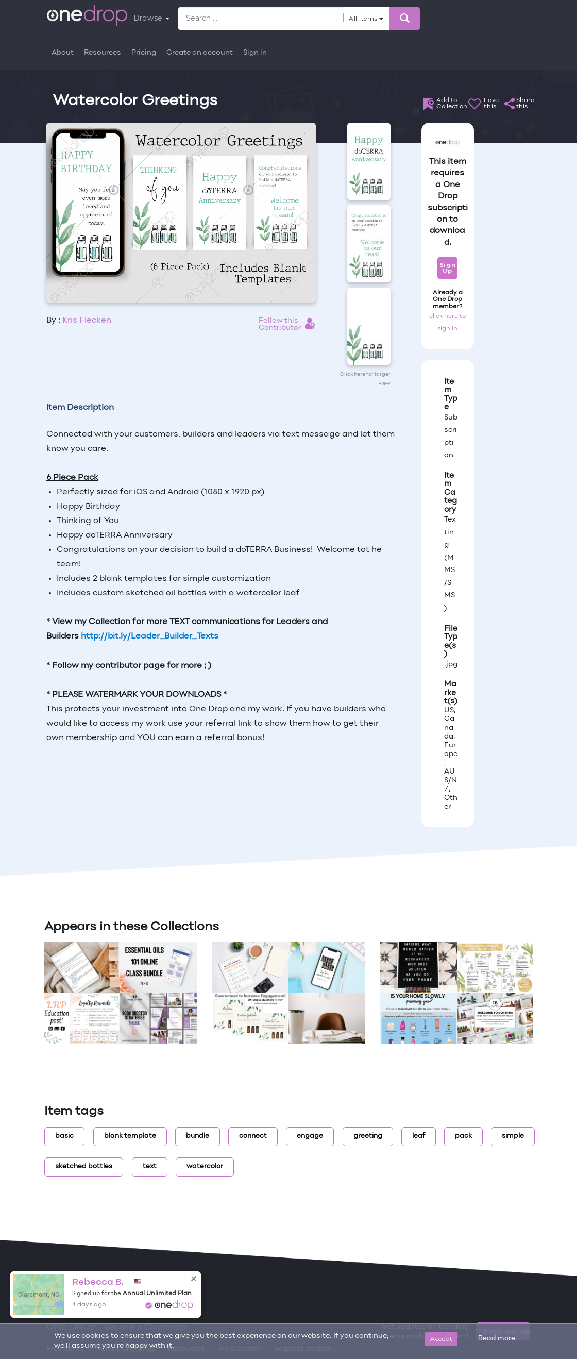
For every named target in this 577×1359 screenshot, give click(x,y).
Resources (102, 52)
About (63, 52)
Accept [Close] (441, 1339)
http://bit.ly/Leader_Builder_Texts (149, 636)
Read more (496, 1339)
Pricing (143, 52)
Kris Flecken (86, 320)
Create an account (199, 52)
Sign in (255, 52)
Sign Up (447, 267)
